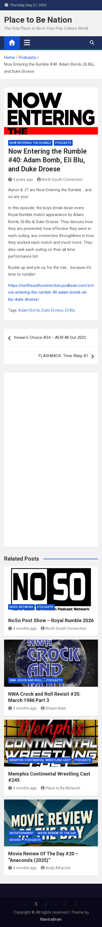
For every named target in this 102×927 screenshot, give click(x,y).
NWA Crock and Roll (26, 680)
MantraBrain (51, 919)
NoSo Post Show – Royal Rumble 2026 (51, 620)
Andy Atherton (56, 868)
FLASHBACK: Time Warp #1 (63, 355)
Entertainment (22, 833)
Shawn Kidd (53, 708)
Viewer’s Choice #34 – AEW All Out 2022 (50, 337)
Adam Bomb (29, 310)
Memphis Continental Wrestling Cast (40, 760)
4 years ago (20, 179)
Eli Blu (70, 310)
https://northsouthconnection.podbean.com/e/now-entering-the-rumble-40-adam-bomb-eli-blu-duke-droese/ (51, 292)
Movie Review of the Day (57, 833)
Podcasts (63, 143)
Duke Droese (52, 310)
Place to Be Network (60, 788)
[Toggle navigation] (27, 42)
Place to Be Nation (38, 20)
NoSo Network (21, 607)
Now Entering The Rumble (30, 143)
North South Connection (60, 179)
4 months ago (22, 628)
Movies (15, 840)
